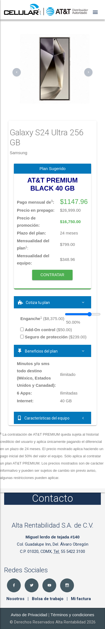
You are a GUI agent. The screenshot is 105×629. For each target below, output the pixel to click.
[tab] (52, 302)
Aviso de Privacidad (29, 614)
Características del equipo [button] (52, 418)
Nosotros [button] (15, 598)
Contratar (52, 275)
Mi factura (81, 598)
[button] (16, 72)
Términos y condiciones (72, 614)
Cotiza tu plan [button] (52, 302)
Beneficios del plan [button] (52, 351)
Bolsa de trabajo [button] (48, 598)
